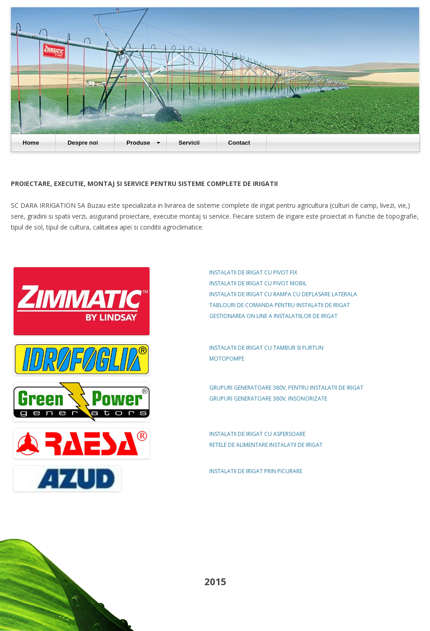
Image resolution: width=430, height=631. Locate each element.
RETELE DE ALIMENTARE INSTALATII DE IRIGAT (266, 445)
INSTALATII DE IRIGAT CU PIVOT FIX (253, 272)
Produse (143, 142)
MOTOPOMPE (226, 358)
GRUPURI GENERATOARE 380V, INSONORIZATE (268, 398)
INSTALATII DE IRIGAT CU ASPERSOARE (257, 434)
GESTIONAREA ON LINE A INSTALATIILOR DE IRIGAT (273, 316)
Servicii (189, 142)
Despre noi (83, 142)
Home (31, 142)
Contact (239, 142)
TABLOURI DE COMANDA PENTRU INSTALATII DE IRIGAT (279, 305)
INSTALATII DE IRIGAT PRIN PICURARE (255, 471)
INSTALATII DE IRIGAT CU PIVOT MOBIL (258, 283)
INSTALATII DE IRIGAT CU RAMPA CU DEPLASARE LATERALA (283, 294)
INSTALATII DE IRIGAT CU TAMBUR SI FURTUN (266, 348)
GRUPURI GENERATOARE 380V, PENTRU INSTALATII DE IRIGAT (286, 387)
